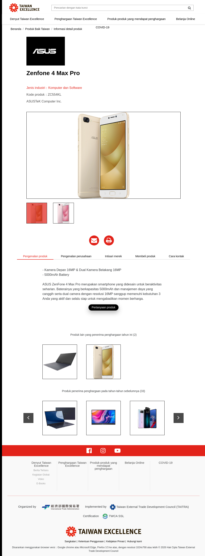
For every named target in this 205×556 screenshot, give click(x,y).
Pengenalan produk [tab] (35, 256)
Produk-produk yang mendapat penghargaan (136, 19)
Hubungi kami (134, 541)
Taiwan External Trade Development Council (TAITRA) (149, 507)
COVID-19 (102, 27)
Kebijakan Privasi (115, 541)
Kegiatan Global (40, 475)
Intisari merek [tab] (113, 256)
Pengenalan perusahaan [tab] (76, 256)
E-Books (40, 483)
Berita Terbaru (40, 470)
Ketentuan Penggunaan (91, 541)
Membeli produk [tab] (145, 256)
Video (41, 479)
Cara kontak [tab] (176, 256)
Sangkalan (70, 541)
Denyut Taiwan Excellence (27, 19)
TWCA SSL (113, 516)
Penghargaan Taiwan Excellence (75, 19)
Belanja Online (185, 19)
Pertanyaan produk (103, 307)
